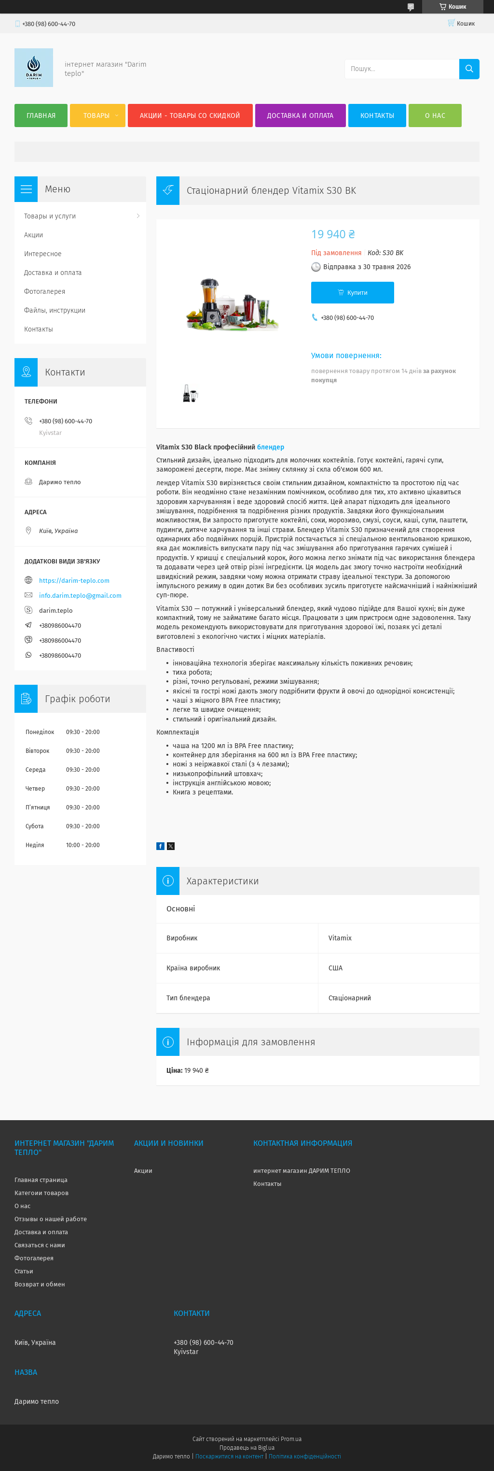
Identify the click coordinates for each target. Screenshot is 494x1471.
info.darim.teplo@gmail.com (80, 595)
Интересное (43, 254)
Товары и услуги (50, 216)
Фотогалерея (45, 292)
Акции (33, 235)
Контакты (377, 116)
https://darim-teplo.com (74, 580)
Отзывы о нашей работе (50, 1219)
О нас (435, 116)
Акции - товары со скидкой (190, 116)
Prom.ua (291, 1439)
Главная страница (41, 1179)
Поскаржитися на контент (229, 1456)
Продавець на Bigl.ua (247, 1447)
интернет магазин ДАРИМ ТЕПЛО (301, 1170)
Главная (41, 116)
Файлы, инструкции (54, 310)
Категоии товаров (41, 1193)
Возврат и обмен (39, 1284)
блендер (270, 447)
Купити (357, 292)
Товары (96, 116)
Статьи (23, 1271)
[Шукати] (469, 69)
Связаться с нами (39, 1245)
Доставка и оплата (300, 116)
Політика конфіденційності (305, 1456)
